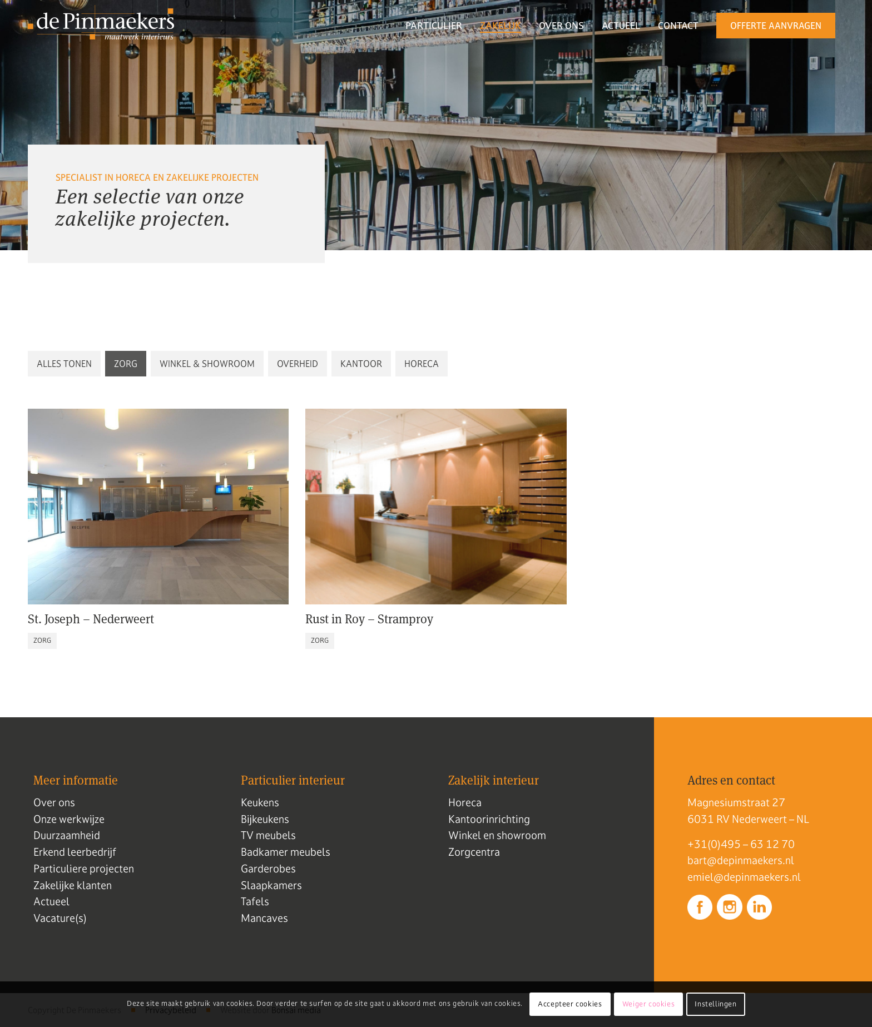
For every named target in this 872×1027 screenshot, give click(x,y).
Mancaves (264, 918)
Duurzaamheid (66, 835)
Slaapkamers (271, 885)
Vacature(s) (60, 918)
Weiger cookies (648, 1004)
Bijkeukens (265, 819)
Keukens (260, 802)
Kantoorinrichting (489, 819)
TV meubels (268, 835)
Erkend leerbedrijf (74, 852)
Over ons (54, 802)
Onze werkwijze (69, 819)
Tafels (255, 901)
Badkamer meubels (285, 852)
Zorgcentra (474, 852)
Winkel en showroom (497, 835)
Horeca (465, 802)
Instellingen (715, 1004)
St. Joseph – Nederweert (91, 618)
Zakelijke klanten (72, 885)
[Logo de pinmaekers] (101, 26)
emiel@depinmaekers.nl (744, 877)
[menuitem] (434, 26)
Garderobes (268, 868)
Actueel (51, 901)
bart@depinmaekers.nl (740, 860)
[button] (64, 363)
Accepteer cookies (570, 1004)
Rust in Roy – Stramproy (369, 618)
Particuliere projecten (83, 868)
